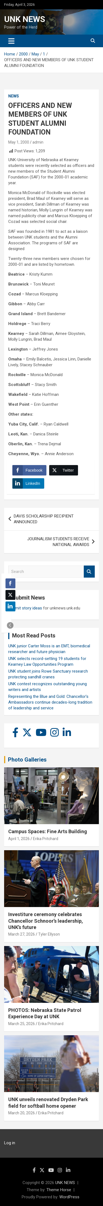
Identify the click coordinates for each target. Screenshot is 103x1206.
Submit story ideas (25, 608)
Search (89, 572)
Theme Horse (58, 1189)
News (13, 96)
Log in (9, 1142)
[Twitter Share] (63, 470)
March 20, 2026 (21, 1113)
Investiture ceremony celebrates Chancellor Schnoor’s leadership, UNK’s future (45, 920)
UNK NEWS (24, 19)
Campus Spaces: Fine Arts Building (47, 831)
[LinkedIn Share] (28, 483)
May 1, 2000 (18, 142)
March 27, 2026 (21, 934)
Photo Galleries (27, 759)
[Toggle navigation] (11, 41)
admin (37, 142)
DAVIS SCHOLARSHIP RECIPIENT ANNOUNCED (44, 519)
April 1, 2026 (19, 838)
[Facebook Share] (29, 470)
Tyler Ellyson (49, 934)
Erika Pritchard (45, 838)
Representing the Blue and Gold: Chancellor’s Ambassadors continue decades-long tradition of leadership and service (50, 702)
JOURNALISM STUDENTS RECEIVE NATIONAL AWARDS (58, 541)
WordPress (69, 1196)
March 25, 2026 (21, 1024)
